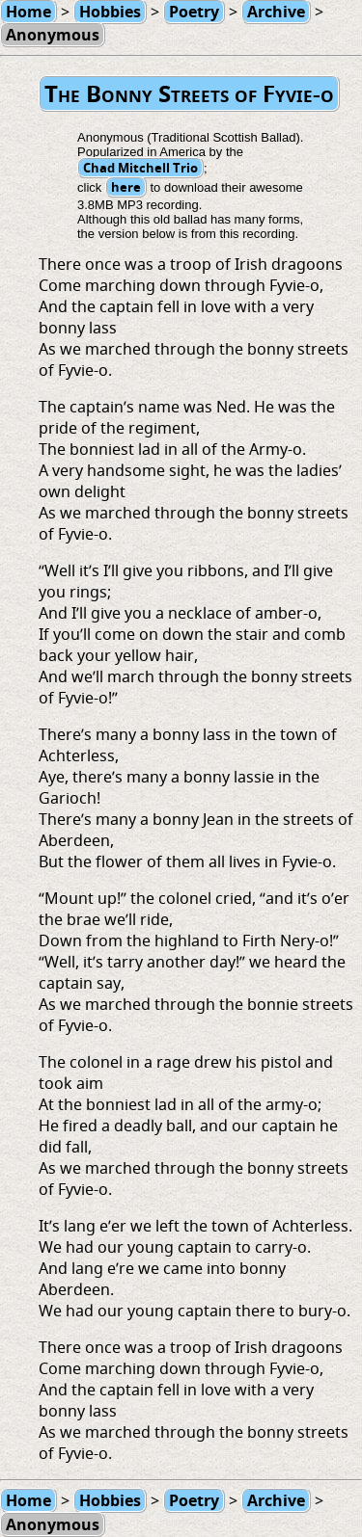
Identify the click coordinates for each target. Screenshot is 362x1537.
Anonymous (52, 34)
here (126, 187)
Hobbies (110, 1500)
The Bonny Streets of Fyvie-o (189, 93)
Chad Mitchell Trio (140, 167)
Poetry (194, 1500)
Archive (276, 1500)
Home (28, 1500)
